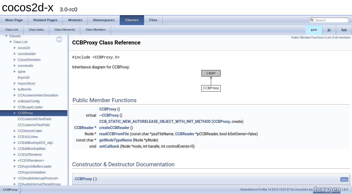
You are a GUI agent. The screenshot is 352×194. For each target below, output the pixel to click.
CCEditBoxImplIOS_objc (35, 143)
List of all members (338, 37)
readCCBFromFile (114, 134)
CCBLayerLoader (30, 107)
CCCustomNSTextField (34, 119)
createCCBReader (114, 128)
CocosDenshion (29, 60)
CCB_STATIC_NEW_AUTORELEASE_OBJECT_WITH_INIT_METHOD (155, 121)
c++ (314, 30)
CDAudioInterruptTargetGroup (39, 184)
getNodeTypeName (115, 140)
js (329, 30)
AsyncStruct (26, 83)
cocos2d (24, 48)
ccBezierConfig (29, 101)
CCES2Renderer (30, 155)
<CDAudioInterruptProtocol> (38, 178)
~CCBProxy (109, 115)
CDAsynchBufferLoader (35, 166)
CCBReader (84, 128)
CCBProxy (25, 113)
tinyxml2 (24, 77)
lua (344, 30)
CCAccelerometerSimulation (38, 95)
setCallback (109, 146)
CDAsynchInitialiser (32, 172)
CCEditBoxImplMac (32, 149)
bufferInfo (24, 89)
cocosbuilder (27, 54)
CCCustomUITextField (34, 125)
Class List (20, 42)
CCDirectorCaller (30, 131)
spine (22, 72)
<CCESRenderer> (31, 160)
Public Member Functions (307, 37)
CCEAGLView (28, 137)
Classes (15, 36)
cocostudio (25, 66)
